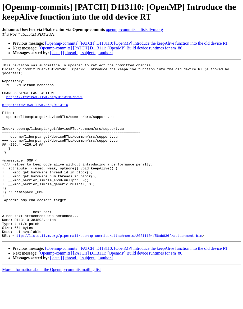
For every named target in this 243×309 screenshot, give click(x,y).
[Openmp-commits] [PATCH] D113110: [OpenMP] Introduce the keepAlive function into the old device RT (136, 43)
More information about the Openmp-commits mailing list (51, 304)
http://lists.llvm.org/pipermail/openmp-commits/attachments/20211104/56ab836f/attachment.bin (108, 270)
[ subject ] (88, 52)
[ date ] (56, 52)
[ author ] (105, 52)
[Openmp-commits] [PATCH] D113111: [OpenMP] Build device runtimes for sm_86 (110, 48)
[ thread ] (71, 52)
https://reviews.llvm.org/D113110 (35, 113)
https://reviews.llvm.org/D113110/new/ (44, 104)
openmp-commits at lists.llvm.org (134, 29)
